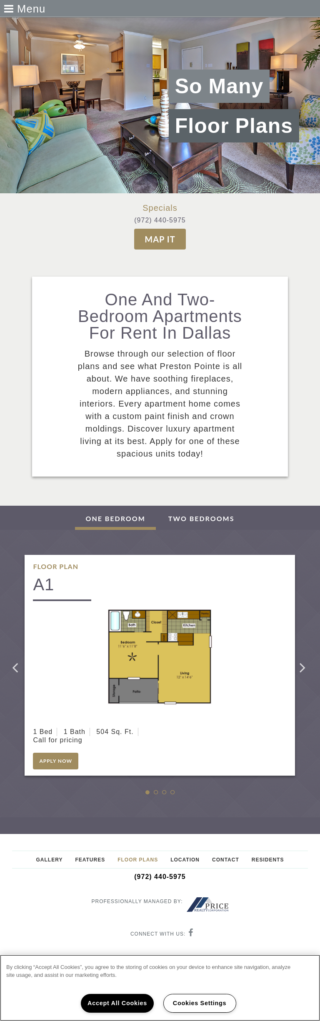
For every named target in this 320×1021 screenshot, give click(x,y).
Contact (225, 860)
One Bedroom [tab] (115, 518)
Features (90, 860)
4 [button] (176, 793)
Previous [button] (16, 667)
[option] (160, 665)
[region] (160, 988)
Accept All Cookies (117, 1003)
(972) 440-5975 (159, 220)
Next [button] (304, 667)
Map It (160, 239)
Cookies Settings (199, 1003)
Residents (268, 860)
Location (185, 860)
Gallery (49, 860)
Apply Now (55, 761)
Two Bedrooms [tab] (201, 518)
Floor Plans (138, 860)
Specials (160, 207)
